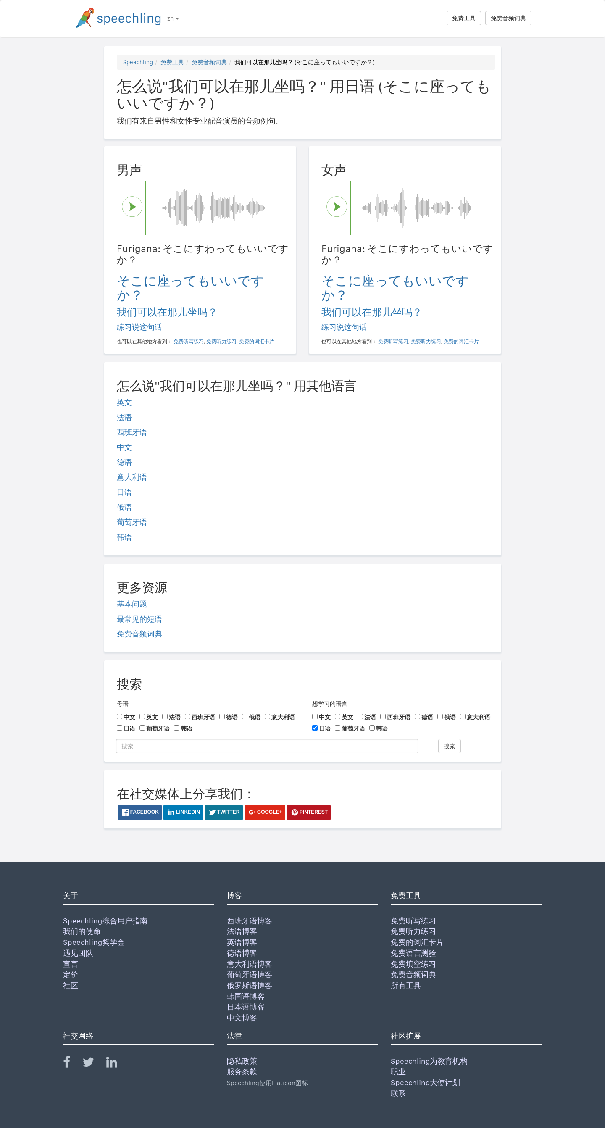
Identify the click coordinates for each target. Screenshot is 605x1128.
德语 (124, 462)
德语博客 (242, 953)
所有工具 (406, 985)
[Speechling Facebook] (72, 1064)
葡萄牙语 (132, 522)
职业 (398, 1071)
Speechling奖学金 (94, 942)
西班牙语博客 (249, 920)
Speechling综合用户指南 (105, 920)
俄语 (124, 507)
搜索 (449, 746)
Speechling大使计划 (425, 1082)
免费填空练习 (413, 964)
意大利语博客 (249, 964)
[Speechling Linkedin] (117, 1064)
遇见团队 (78, 953)
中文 (124, 447)
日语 (124, 492)
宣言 (70, 964)
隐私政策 (242, 1061)
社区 (70, 985)
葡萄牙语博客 (249, 974)
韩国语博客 (246, 996)
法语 (124, 417)
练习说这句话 (139, 327)
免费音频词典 (508, 18)
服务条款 (242, 1071)
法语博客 (242, 931)
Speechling (138, 62)
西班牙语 (132, 432)
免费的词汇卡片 (417, 942)
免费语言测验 (413, 953)
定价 (70, 974)
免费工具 (464, 18)
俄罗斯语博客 (249, 985)
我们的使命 (82, 931)
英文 (124, 402)
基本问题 (132, 603)
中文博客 (242, 1017)
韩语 (124, 537)
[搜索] (267, 746)
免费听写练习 (413, 920)
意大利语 (132, 477)
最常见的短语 (139, 619)
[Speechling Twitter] (93, 1064)
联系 (398, 1093)
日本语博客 (246, 1006)
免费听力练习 (413, 931)
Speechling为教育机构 (429, 1061)
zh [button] (173, 18)
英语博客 (242, 942)
